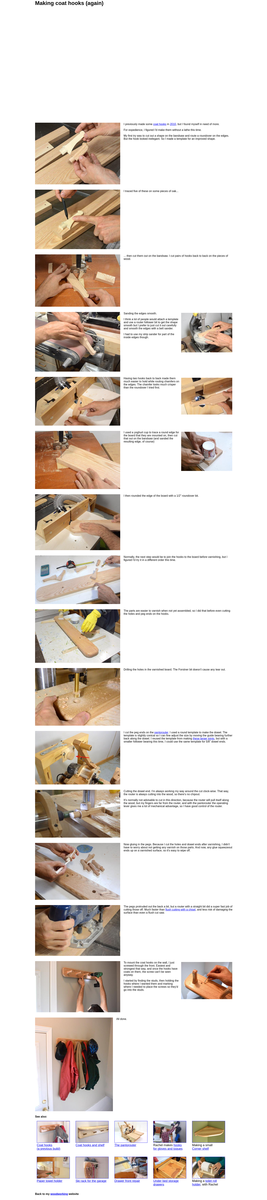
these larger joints (203, 738)
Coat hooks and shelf (92, 1134)
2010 (173, 124)
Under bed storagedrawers (169, 1171)
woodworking (59, 1194)
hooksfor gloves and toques (168, 1146)
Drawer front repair (130, 1170)
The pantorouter (130, 1134)
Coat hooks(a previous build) (53, 1135)
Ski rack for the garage (92, 1170)
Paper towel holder (53, 1170)
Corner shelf (200, 1148)
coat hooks (159, 124)
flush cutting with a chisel (180, 909)
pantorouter (161, 732)
